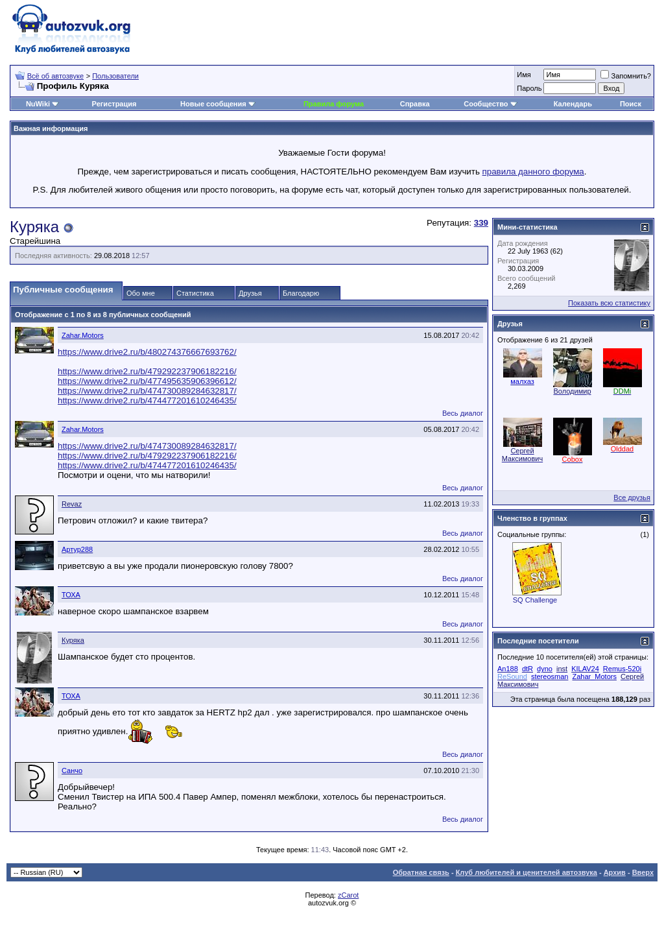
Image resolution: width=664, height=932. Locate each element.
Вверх (643, 872)
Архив (615, 872)
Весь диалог (462, 413)
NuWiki (38, 104)
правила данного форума (533, 171)
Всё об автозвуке (55, 76)
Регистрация (114, 104)
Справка (415, 104)
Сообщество (490, 104)
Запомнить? (625, 76)
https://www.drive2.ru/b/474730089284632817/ (147, 391)
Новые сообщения (213, 104)
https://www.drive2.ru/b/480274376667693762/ (147, 352)
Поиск (630, 104)
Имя (523, 74)
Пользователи (115, 76)
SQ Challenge (535, 600)
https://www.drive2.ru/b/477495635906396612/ (147, 381)
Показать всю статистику (609, 303)
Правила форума (333, 104)
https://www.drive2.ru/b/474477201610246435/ (147, 400)
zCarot (348, 895)
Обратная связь (421, 872)
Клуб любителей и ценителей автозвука (526, 872)
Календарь (573, 104)
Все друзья (631, 497)
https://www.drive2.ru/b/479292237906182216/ (147, 371)
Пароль (529, 88)
